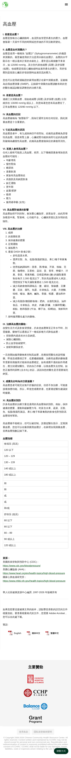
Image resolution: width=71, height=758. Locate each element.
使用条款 (23, 731)
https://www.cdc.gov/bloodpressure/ (21, 565)
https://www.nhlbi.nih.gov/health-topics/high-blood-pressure (34, 581)
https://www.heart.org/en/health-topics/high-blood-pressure (34, 573)
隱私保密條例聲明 (43, 731)
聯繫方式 (61, 751)
